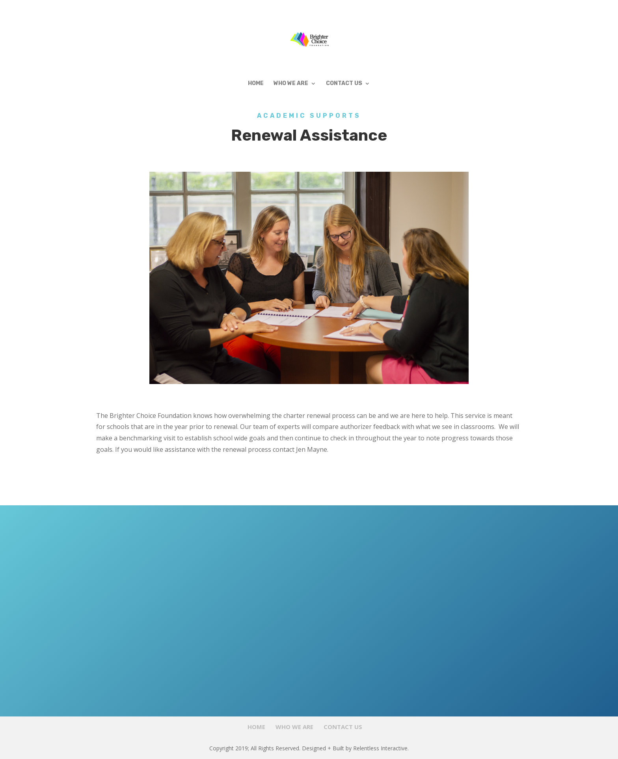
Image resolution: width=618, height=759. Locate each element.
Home (256, 84)
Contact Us (344, 84)
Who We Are (291, 84)
